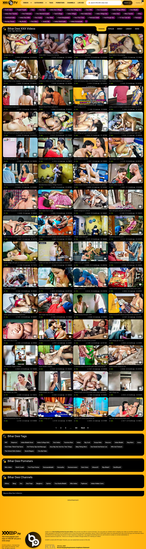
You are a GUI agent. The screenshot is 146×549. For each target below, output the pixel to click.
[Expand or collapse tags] (86, 21)
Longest (129, 29)
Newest (119, 29)
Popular (111, 29)
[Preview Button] (34, 51)
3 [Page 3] (65, 428)
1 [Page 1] (56, 428)
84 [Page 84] (76, 428)
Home (9, 31)
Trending (101, 29)
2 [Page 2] (60, 428)
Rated (137, 29)
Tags (13, 31)
